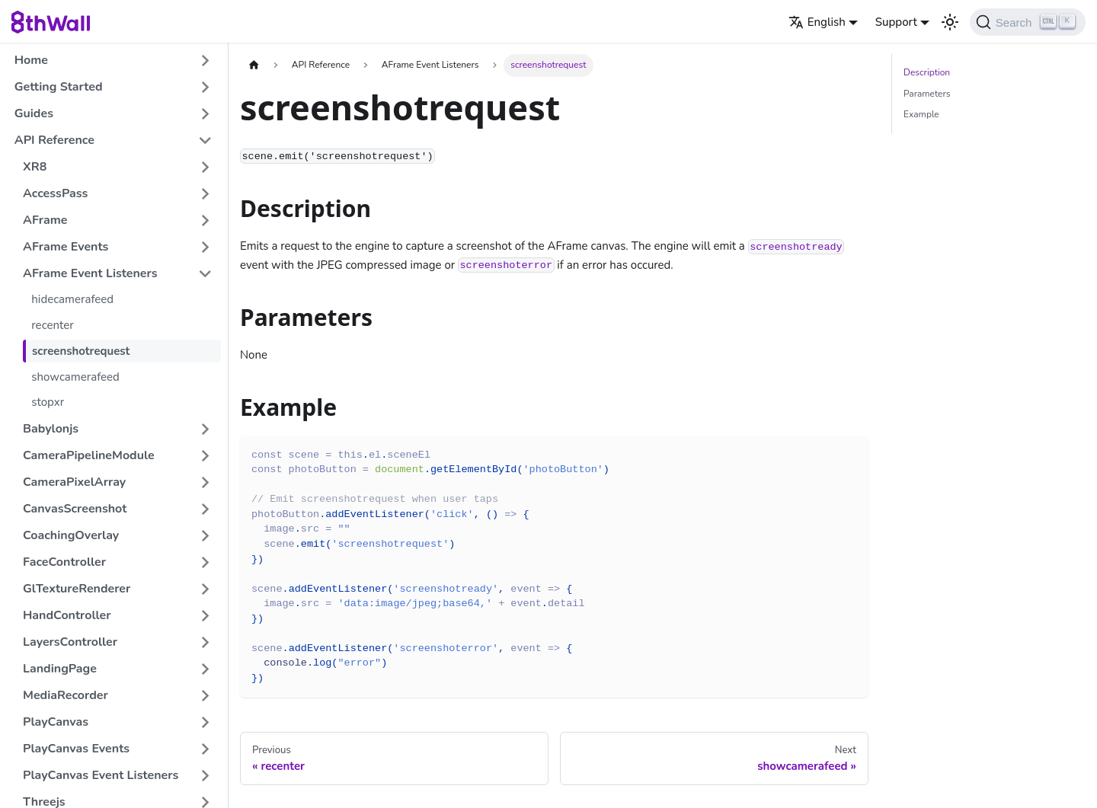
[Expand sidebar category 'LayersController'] (205, 642)
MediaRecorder (65, 695)
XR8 (34, 166)
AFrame (45, 220)
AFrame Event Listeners (90, 273)
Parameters (927, 94)
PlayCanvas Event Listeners (100, 775)
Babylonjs (50, 428)
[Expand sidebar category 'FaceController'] (205, 562)
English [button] (817, 22)
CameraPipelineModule (89, 455)
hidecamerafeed (72, 299)
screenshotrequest (81, 351)
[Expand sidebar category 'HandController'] (205, 616)
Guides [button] (33, 113)
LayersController (70, 642)
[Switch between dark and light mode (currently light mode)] (950, 22)
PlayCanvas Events (76, 748)
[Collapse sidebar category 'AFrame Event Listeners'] (205, 274)
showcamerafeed (75, 377)
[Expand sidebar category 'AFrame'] (205, 220)
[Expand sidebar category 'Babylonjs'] (205, 429)
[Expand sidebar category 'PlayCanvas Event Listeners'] (205, 775)
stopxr (47, 402)
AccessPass (55, 193)
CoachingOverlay (71, 535)
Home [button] (31, 60)
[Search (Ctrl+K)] (1028, 22)
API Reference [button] (54, 140)
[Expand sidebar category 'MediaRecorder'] (205, 695)
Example (921, 114)
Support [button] (896, 22)
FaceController (64, 562)
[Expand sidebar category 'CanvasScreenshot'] (205, 509)
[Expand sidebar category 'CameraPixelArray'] (205, 482)
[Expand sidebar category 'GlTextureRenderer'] (205, 589)
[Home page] (253, 65)
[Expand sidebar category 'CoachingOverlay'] (205, 536)
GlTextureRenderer (76, 588)
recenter (52, 325)
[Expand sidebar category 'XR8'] (205, 167)
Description (927, 72)
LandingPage (60, 668)
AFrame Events (65, 246)
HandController (67, 615)
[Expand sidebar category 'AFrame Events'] (205, 247)
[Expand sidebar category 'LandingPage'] (205, 669)
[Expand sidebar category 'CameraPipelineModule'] (205, 456)
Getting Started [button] (58, 86)
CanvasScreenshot (74, 508)
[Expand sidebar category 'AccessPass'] (205, 194)
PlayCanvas (55, 722)
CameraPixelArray (74, 482)
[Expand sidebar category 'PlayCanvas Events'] (205, 749)
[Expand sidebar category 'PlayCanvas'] (205, 722)
